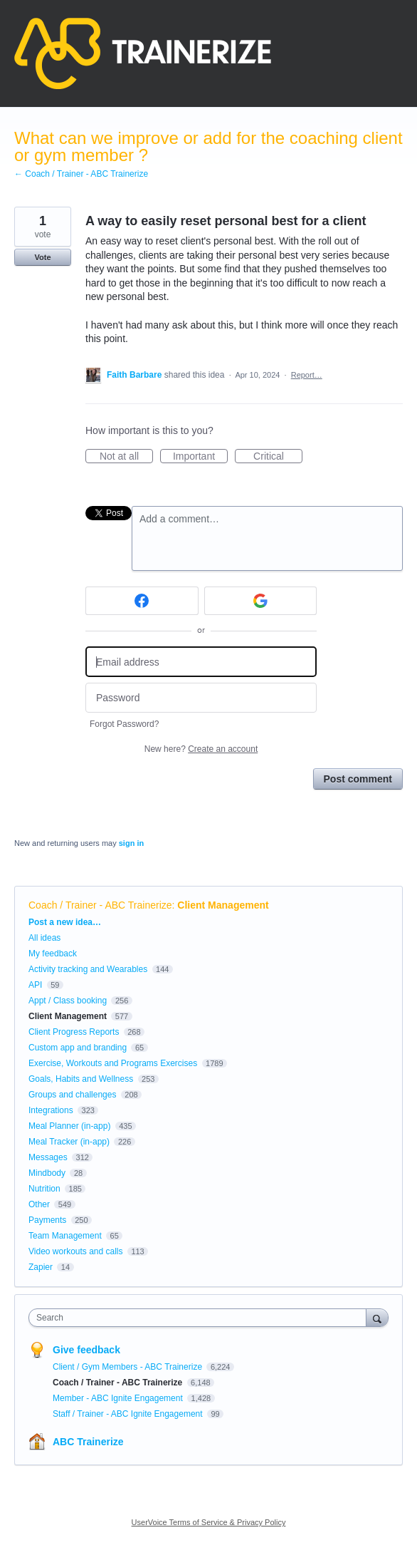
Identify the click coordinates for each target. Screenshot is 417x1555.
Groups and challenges (72, 1095)
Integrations (50, 1110)
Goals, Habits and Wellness (80, 1079)
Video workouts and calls (75, 1251)
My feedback (52, 954)
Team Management (65, 1236)
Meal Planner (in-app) (69, 1126)
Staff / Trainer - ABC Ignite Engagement (129, 1414)
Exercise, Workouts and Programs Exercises (112, 1063)
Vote (42, 257)
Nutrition (44, 1189)
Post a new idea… (64, 922)
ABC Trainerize (88, 1441)
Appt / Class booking (67, 1001)
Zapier (40, 1267)
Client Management (222, 905)
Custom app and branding (77, 1048)
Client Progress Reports (73, 1032)
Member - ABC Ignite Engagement (119, 1398)
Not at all (126, 456)
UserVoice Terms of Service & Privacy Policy (209, 1522)
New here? (201, 749)
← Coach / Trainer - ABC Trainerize (81, 174)
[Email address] (201, 661)
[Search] (377, 1317)
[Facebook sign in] (142, 601)
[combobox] (201, 1318)
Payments (47, 1220)
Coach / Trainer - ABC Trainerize (100, 905)
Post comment (358, 779)
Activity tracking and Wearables (87, 969)
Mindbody (46, 1173)
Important (200, 456)
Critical (277, 456)
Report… (306, 375)
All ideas (44, 938)
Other (39, 1204)
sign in (131, 843)
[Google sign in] (260, 601)
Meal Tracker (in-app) (69, 1142)
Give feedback (86, 1349)
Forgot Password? (124, 724)
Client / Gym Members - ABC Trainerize (128, 1367)
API (35, 985)
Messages (48, 1157)
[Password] (201, 698)
